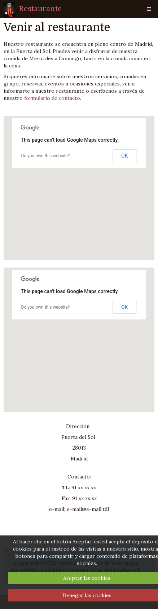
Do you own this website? (45, 155)
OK (124, 156)
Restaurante (40, 9)
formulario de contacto (52, 98)
